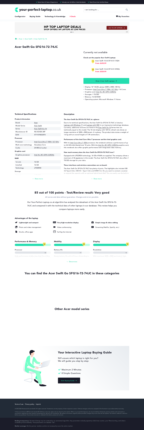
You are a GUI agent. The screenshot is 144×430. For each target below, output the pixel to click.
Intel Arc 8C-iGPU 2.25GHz (106, 92)
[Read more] (38, 178)
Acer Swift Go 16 (40, 39)
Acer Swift (28, 39)
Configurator (20, 16)
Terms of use (19, 404)
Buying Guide (35, 16)
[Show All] (72, 261)
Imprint (38, 404)
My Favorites (123, 16)
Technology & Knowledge (55, 16)
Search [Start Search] (127, 9)
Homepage (16, 39)
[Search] (106, 9)
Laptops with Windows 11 (73, 125)
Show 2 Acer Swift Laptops (105, 81)
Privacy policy (29, 404)
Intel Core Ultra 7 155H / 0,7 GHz (105, 89)
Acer (20, 39)
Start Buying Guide (67, 381)
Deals (73, 16)
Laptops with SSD (92, 125)
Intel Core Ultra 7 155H (78, 143)
